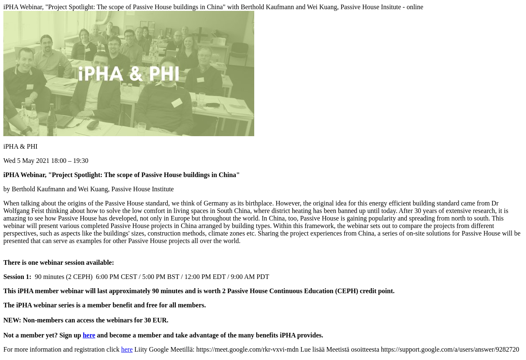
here (89, 335)
